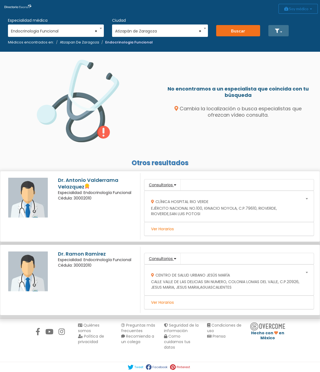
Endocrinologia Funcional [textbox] (54, 31)
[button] (278, 30)
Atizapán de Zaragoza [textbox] (158, 31)
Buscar (238, 30)
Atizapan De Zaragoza (79, 42)
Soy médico (298, 8)
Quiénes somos (88, 327)
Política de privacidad (91, 338)
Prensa (216, 336)
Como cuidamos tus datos (177, 341)
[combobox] (54, 30)
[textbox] (227, 206)
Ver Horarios (162, 229)
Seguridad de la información (181, 327)
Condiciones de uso (224, 327)
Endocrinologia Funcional (129, 42)
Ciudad (119, 20)
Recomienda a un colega (137, 338)
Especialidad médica (28, 20)
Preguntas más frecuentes (138, 327)
